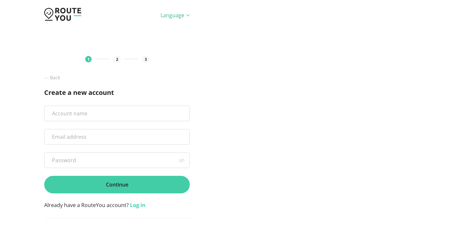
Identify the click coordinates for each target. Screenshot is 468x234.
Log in (138, 205)
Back (52, 77)
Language (175, 15)
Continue (117, 184)
